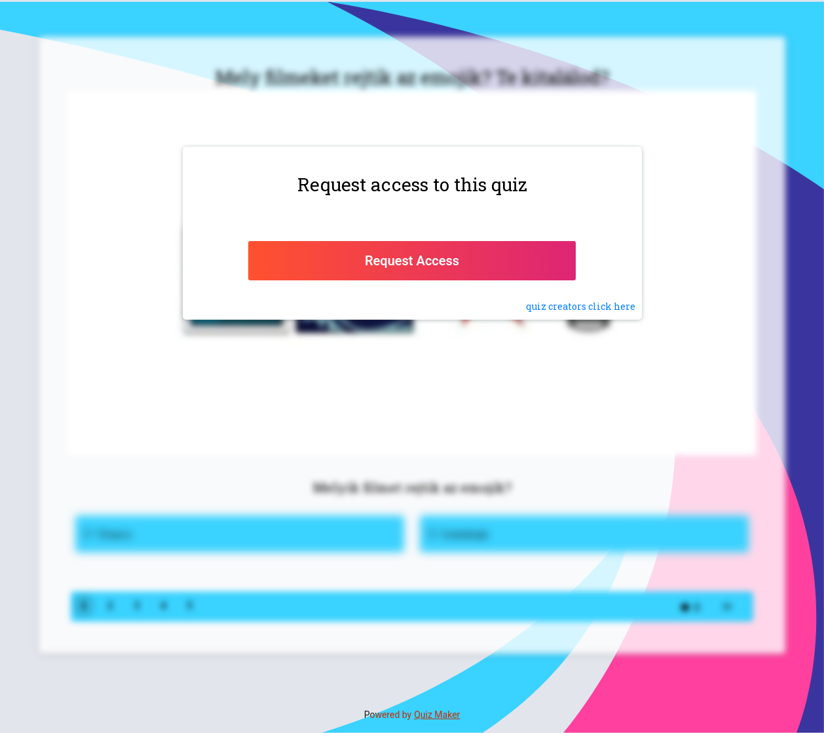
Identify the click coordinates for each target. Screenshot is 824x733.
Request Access (412, 261)
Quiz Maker (437, 714)
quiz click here (580, 306)
